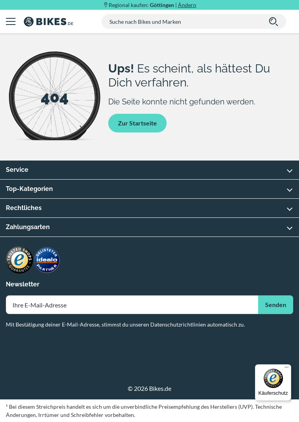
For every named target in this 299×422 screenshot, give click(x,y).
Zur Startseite (137, 123)
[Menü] (286, 369)
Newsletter (22, 284)
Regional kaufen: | (152, 5)
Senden (275, 304)
